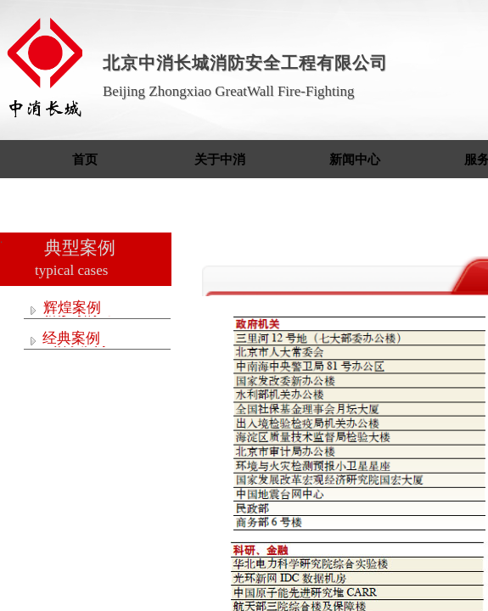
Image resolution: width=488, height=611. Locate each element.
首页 (85, 159)
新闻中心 (354, 159)
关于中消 (219, 159)
